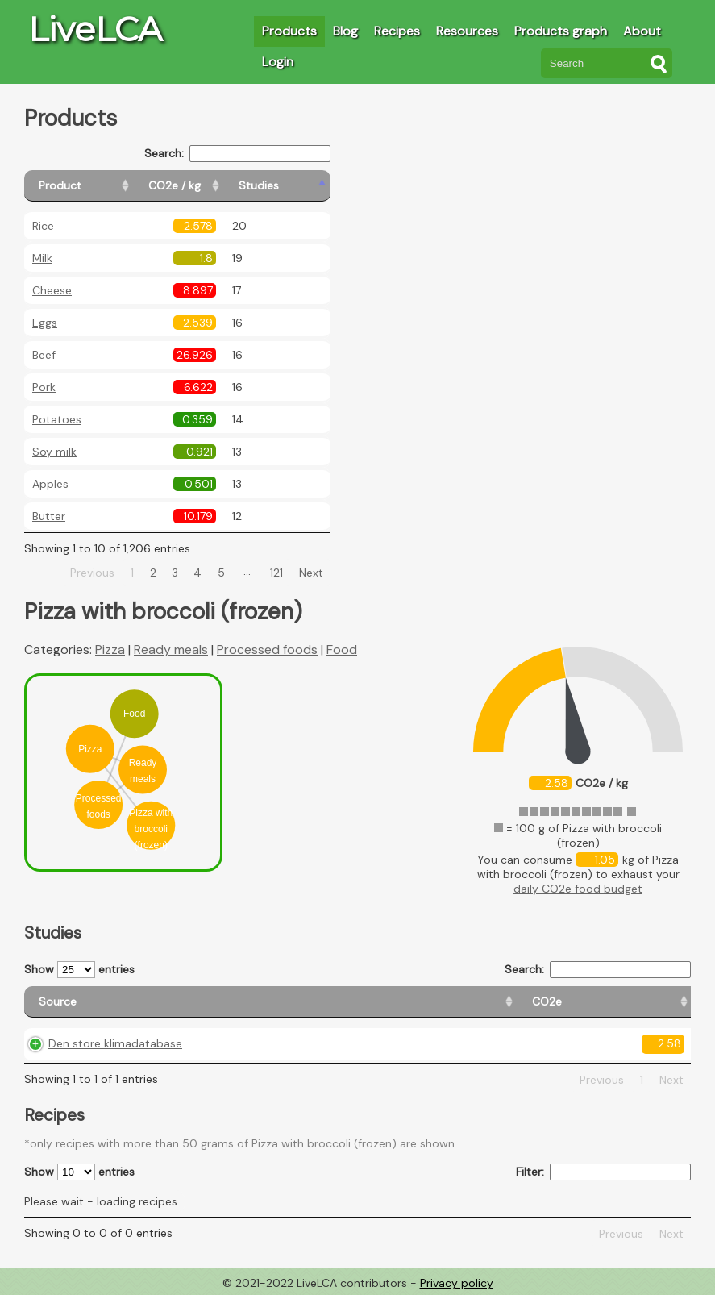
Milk (42, 258)
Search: (237, 153)
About (642, 31)
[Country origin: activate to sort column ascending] (365, 1002)
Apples (50, 484)
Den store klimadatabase (115, 1043)
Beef (44, 355)
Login (277, 61)
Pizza (110, 649)
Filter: (603, 1172)
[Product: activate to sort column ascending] (97, 186)
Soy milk (54, 451)
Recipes (397, 31)
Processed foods (267, 649)
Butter (48, 516)
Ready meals (171, 649)
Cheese (52, 290)
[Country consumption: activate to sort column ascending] (520, 1002)
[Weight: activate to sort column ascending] (651, 1002)
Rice (43, 226)
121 (276, 572)
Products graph (560, 31)
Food (341, 649)
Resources (467, 31)
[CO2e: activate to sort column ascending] (265, 1002)
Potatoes (56, 419)
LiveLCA (95, 29)
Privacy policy (456, 1283)
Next (311, 572)
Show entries (79, 969)
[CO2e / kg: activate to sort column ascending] (215, 186)
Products (289, 31)
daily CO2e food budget (577, 888)
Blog (345, 31)
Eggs (44, 322)
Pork (44, 387)
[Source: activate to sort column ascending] (126, 1002)
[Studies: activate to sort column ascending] (295, 186)
